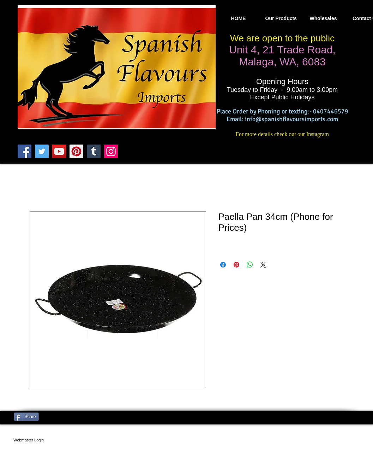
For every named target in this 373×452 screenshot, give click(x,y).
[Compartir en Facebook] (223, 264)
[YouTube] (59, 151)
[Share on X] (263, 264)
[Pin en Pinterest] (236, 264)
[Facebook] (24, 151)
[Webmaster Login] (29, 440)
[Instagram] (111, 151)
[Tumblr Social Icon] (94, 151)
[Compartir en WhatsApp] (250, 264)
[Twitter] (42, 151)
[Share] (26, 416)
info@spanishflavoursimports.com (291, 119)
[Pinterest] (76, 151)
